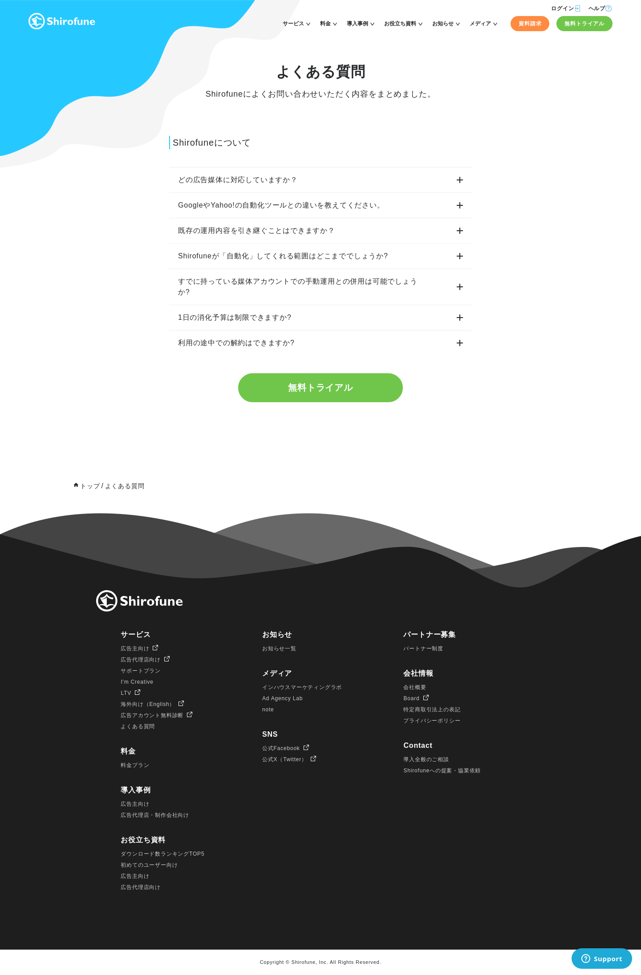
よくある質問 (138, 727)
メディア (480, 23)
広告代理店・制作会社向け (155, 815)
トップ (90, 486)
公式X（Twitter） (284, 760)
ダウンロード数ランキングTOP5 (162, 854)
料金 (325, 23)
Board (411, 699)
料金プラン (135, 766)
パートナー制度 (423, 649)
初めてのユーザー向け (149, 865)
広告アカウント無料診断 (152, 716)
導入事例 (357, 23)
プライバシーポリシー (431, 721)
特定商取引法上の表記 (431, 710)
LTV (126, 693)
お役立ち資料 (400, 23)
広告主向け (135, 649)
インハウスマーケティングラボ (302, 688)
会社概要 (414, 688)
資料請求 (530, 23)
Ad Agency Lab (282, 699)
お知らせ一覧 (279, 649)
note (268, 710)
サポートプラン (141, 671)
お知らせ (443, 23)
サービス (293, 23)
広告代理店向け (141, 660)
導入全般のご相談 (426, 760)
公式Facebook (281, 749)
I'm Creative (137, 682)
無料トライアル (584, 23)
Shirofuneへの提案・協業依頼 (442, 771)
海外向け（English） (148, 705)
